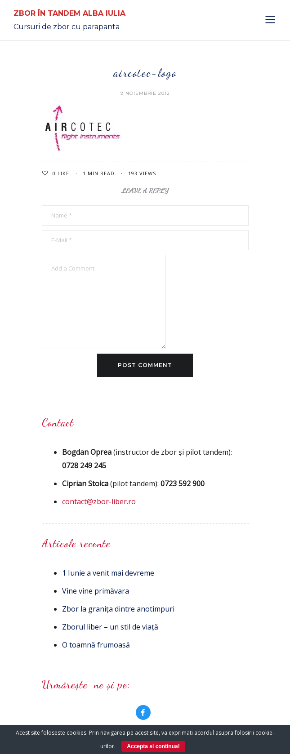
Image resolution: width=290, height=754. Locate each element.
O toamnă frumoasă (96, 645)
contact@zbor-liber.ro (99, 501)
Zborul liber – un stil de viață (110, 627)
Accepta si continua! (153, 746)
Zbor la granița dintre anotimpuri (118, 609)
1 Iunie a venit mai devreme (108, 573)
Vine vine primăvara (95, 591)
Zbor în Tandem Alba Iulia (69, 13)
